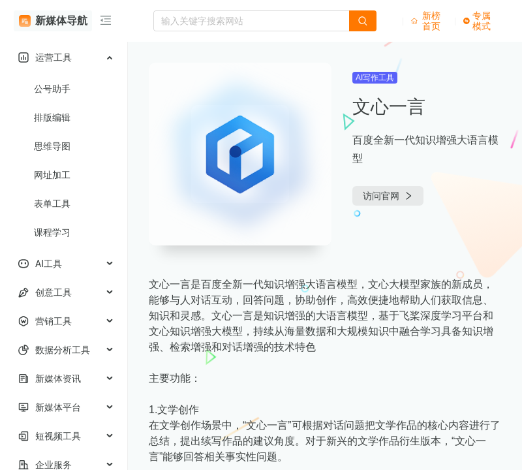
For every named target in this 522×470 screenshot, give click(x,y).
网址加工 (52, 175)
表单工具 (52, 203)
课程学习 (52, 232)
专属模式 (477, 20)
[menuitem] (64, 57)
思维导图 (52, 146)
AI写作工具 (375, 77)
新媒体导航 (53, 21)
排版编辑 (52, 117)
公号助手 (52, 89)
